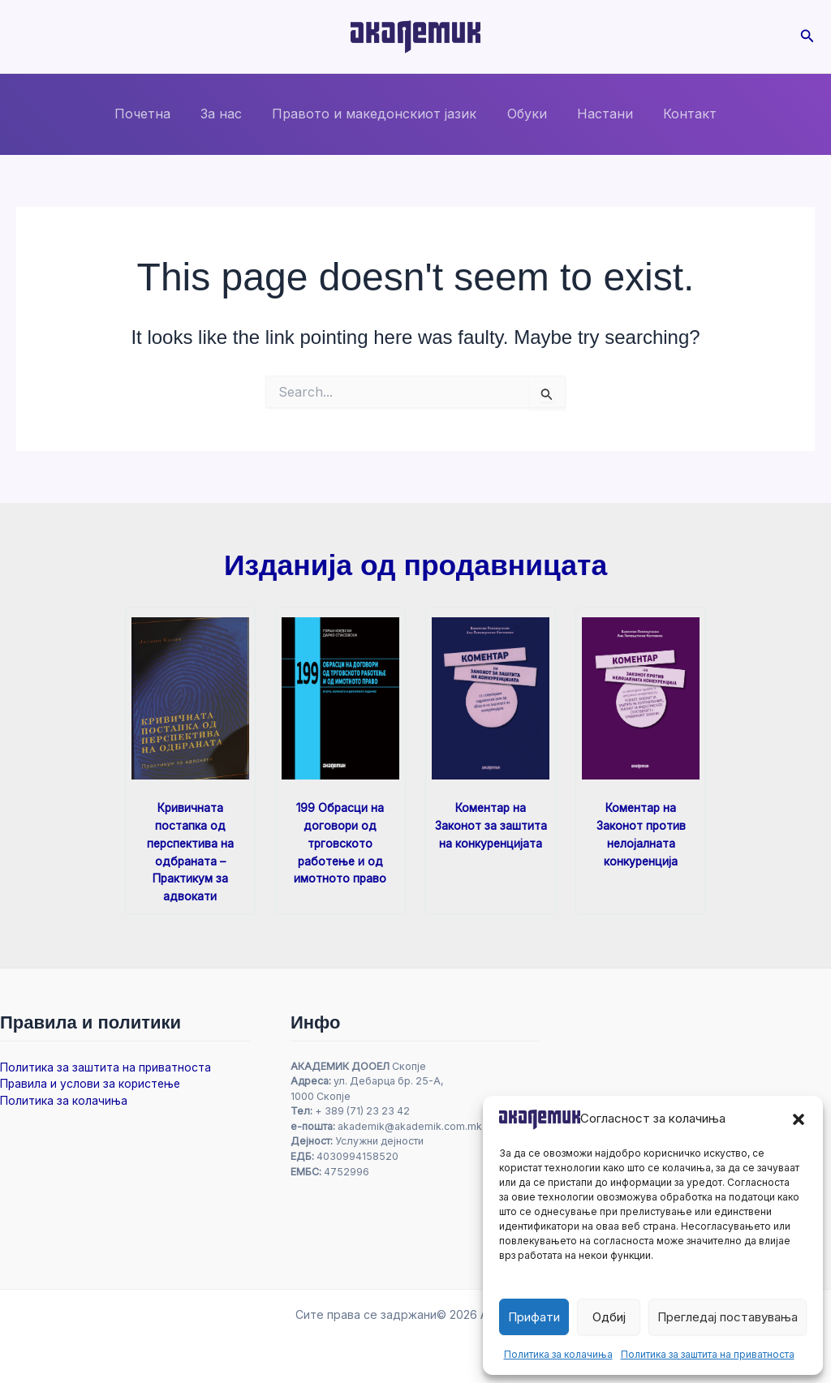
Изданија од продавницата (415, 565)
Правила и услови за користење (92, 1081)
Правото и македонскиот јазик (376, 113)
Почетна (153, 113)
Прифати (534, 1317)
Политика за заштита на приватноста (707, 1354)
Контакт (679, 113)
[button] (798, 1119)
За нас (227, 113)
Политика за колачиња (558, 1354)
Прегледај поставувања (727, 1317)
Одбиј (609, 1317)
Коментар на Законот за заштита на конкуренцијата (491, 824)
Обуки (525, 113)
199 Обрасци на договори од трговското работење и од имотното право (340, 842)
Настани (598, 113)
